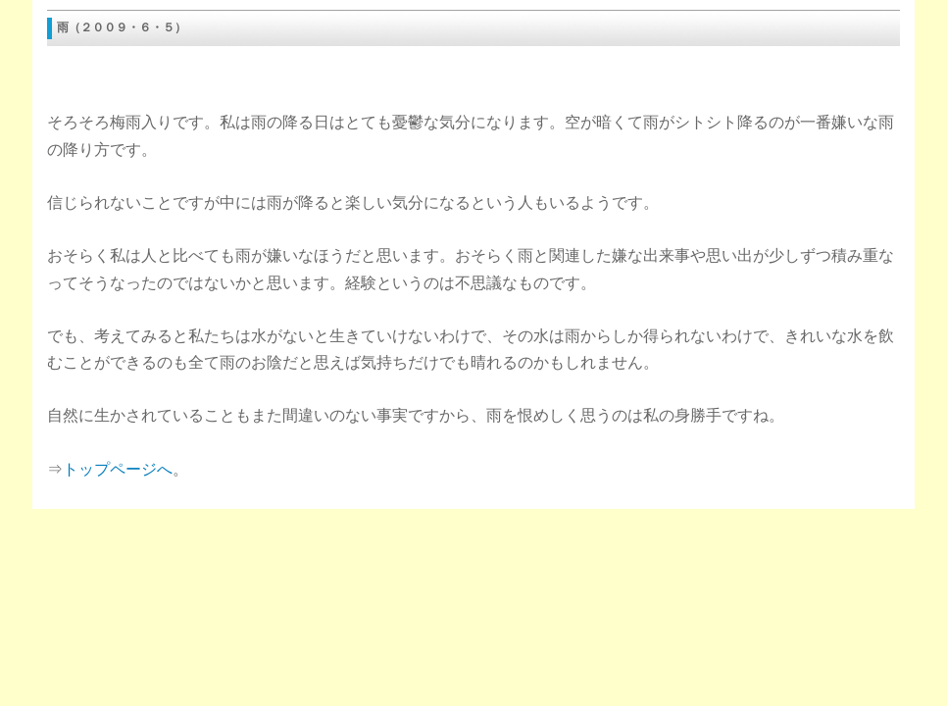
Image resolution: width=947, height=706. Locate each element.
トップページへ (118, 469)
